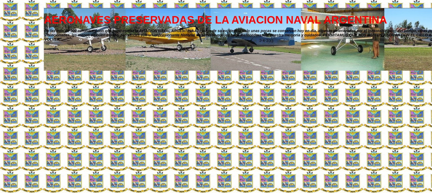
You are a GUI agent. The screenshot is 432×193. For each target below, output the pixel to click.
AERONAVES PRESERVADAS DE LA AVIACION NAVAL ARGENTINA (215, 20)
